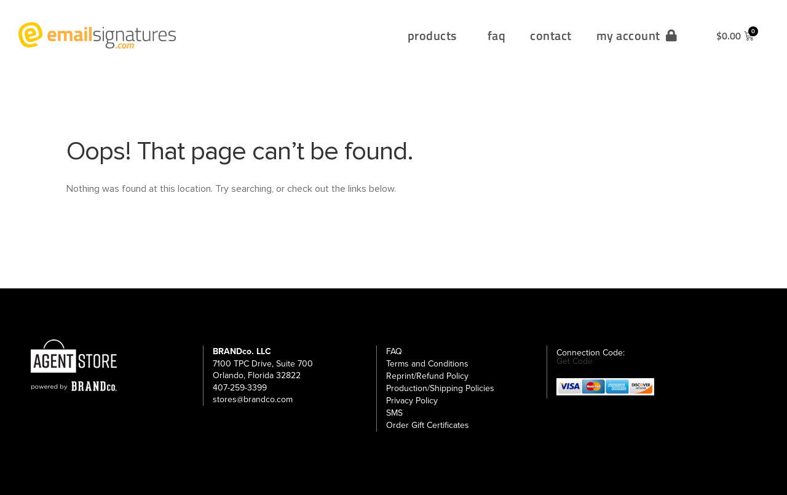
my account (637, 35)
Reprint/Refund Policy (427, 376)
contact (551, 35)
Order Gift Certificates (427, 425)
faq (497, 35)
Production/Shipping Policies (440, 388)
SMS (394, 413)
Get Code (574, 361)
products (435, 35)
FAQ (394, 351)
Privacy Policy (412, 400)
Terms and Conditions (427, 363)
